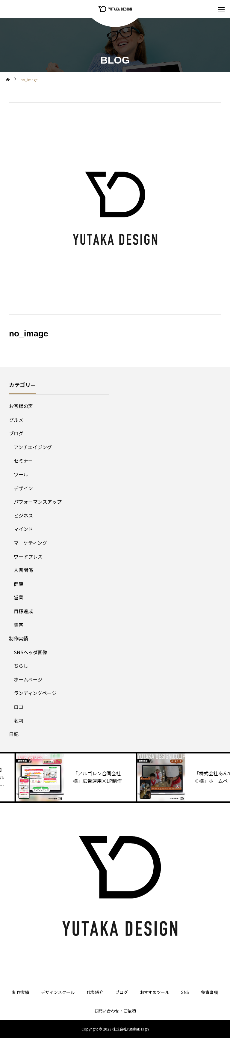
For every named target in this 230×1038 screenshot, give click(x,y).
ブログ (16, 433)
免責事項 (209, 992)
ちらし (21, 665)
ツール (21, 474)
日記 (14, 734)
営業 (18, 597)
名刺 (18, 720)
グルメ (16, 419)
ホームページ (28, 679)
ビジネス (23, 515)
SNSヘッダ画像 (30, 652)
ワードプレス (28, 556)
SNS (185, 992)
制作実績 (18, 638)
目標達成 (23, 611)
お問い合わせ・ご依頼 (115, 1011)
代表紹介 (95, 992)
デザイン (23, 488)
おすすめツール (154, 992)
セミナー (23, 460)
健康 (18, 583)
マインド (23, 528)
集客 (18, 624)
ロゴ (18, 706)
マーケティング (30, 542)
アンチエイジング (33, 447)
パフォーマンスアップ (38, 501)
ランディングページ (35, 692)
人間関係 (23, 570)
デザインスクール (58, 992)
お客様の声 (21, 406)
